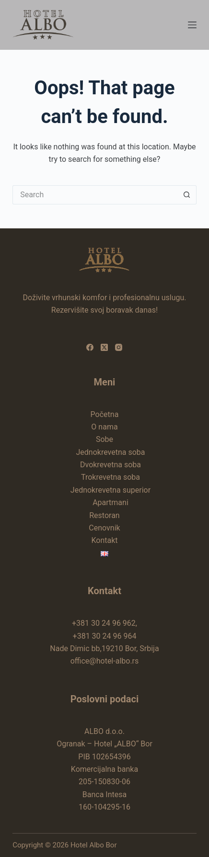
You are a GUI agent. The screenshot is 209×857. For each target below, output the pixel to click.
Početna (105, 414)
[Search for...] (94, 194)
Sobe (104, 439)
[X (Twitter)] (104, 347)
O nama (104, 426)
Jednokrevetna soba (110, 452)
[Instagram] (118, 347)
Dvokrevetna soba (110, 464)
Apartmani (110, 502)
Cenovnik (104, 527)
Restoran (104, 515)
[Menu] (192, 25)
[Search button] (187, 194)
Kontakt (104, 540)
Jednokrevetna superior (110, 490)
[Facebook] (89, 347)
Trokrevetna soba (110, 477)
